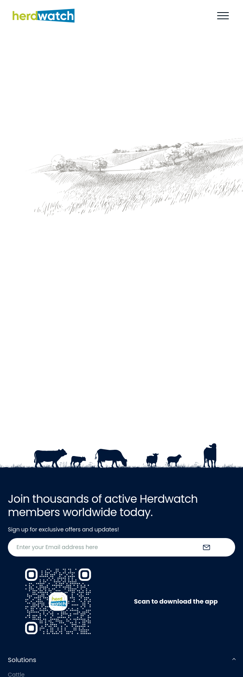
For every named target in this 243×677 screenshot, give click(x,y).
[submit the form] (206, 547)
